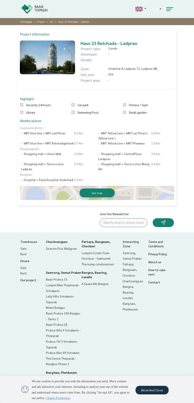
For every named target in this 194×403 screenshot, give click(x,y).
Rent (23, 254)
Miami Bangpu (55, 307)
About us (154, 262)
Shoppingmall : (30, 149)
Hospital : (26, 174)
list (51, 21)
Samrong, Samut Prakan (63, 272)
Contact (154, 282)
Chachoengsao (57, 242)
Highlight (27, 98)
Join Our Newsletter (114, 214)
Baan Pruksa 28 (56, 324)
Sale (23, 248)
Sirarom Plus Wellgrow (61, 248)
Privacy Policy (157, 254)
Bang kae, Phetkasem (61, 372)
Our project (28, 280)
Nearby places (30, 120)
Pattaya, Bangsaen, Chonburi (130, 269)
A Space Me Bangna (95, 284)
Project (41, 21)
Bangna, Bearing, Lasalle (128, 292)
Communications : (32, 128)
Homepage (26, 21)
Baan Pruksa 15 (56, 279)
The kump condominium (98, 264)
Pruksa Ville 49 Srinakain (62, 353)
